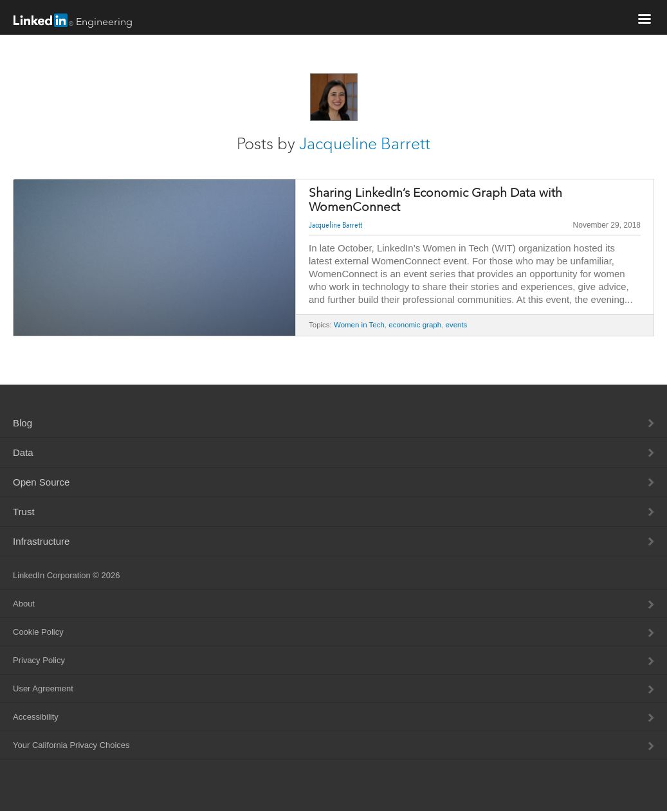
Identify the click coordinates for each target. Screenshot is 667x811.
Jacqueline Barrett (364, 143)
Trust (24, 511)
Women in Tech (359, 325)
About (24, 603)
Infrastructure (41, 541)
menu (644, 19)
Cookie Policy (38, 632)
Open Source (41, 482)
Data (23, 452)
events (456, 325)
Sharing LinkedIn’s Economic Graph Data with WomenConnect (435, 200)
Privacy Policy (39, 660)
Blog (22, 422)
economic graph (414, 325)
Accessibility (36, 717)
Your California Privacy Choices (71, 745)
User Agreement (43, 688)
